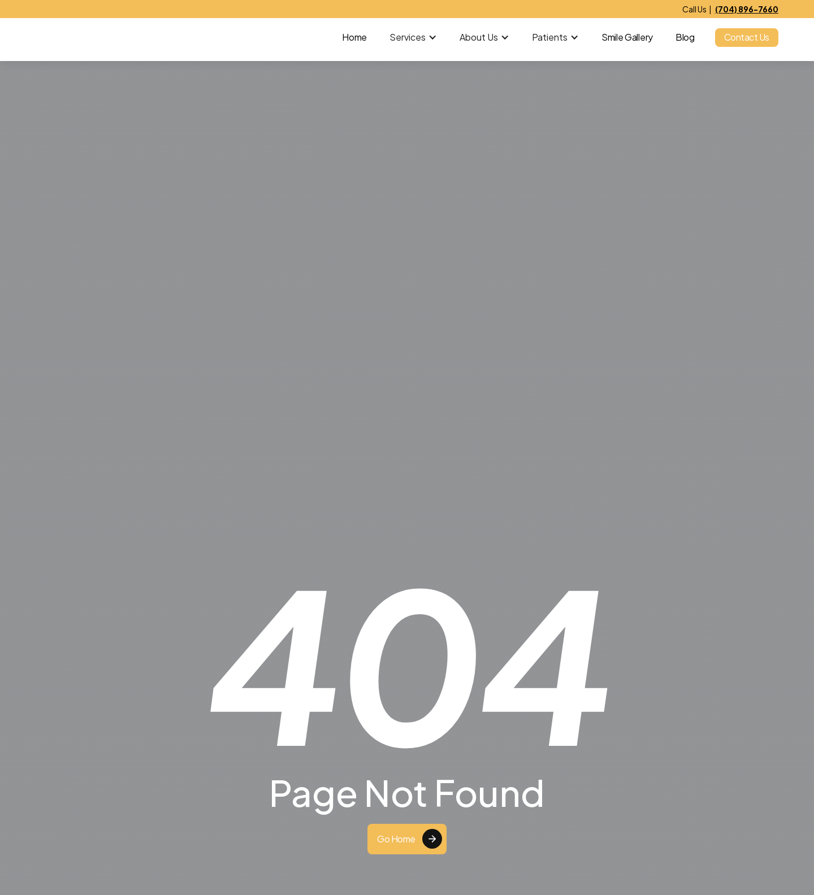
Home (354, 37)
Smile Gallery (627, 37)
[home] (85, 37)
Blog (685, 37)
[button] (413, 37)
